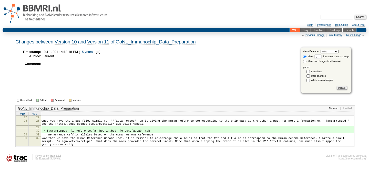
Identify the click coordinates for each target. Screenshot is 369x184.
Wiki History (335, 35)
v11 (35, 114)
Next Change (353, 35)
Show (308, 56)
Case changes (318, 76)
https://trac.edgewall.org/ (352, 164)
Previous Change (315, 35)
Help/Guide (341, 25)
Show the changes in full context (322, 61)
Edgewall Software (49, 164)
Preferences (324, 25)
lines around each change (331, 56)
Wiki (294, 30)
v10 (22, 114)
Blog (305, 30)
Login (310, 25)
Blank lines (316, 71)
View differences (311, 51)
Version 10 (66, 41)
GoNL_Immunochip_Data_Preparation (156, 41)
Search (349, 30)
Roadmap (334, 30)
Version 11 (98, 41)
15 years (86, 52)
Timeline (318, 30)
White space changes (322, 80)
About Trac (358, 25)
